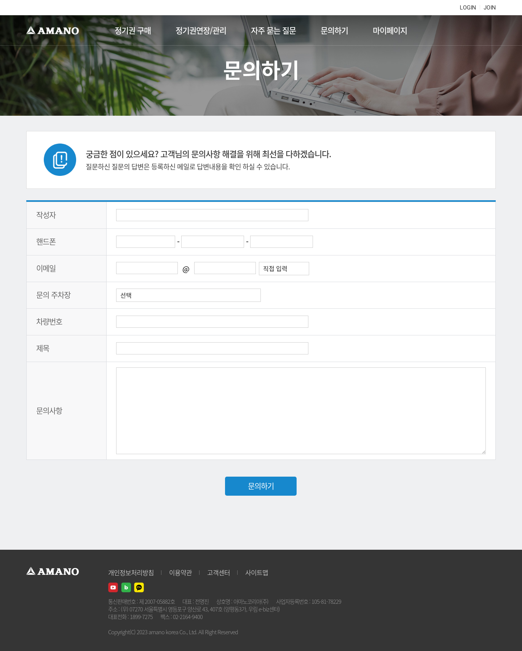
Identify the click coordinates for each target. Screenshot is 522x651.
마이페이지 (390, 30)
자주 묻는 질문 (273, 30)
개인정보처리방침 (131, 572)
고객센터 (218, 572)
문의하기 (334, 30)
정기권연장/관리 (201, 30)
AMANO (56, 30)
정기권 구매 (133, 30)
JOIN (490, 7)
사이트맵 (256, 572)
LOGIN (468, 7)
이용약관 (180, 572)
